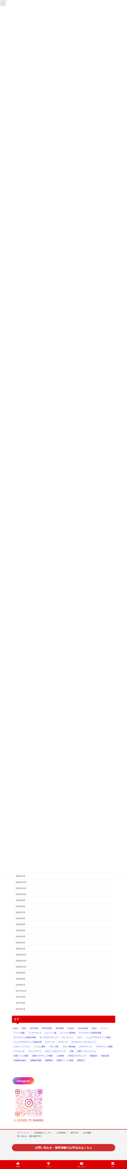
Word (94, 1028)
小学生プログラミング (77, 1056)
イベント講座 (19, 1033)
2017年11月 (21, 991)
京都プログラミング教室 (42, 1056)
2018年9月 (20, 973)
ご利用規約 (61, 1133)
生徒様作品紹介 (20, 1060)
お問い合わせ (81, 1164)
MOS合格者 (47, 1028)
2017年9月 (20, 997)
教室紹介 (94, 1056)
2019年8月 (20, 906)
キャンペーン (67, 1037)
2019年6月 (20, 918)
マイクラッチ (19, 1051)
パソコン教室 (39, 1046)
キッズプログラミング (49, 1037)
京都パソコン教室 (20, 1056)
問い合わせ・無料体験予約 (29, 1136)
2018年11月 (21, 961)
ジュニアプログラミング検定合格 (27, 1042)
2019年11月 (21, 888)
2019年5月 (20, 924)
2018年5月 (20, 985)
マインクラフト (34, 1051)
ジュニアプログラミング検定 (98, 1037)
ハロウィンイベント (21, 1046)
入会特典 (60, 1056)
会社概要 (87, 1133)
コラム (80, 1037)
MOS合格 (34, 1028)
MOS (24, 1028)
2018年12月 (21, 955)
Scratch (71, 1028)
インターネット (34, 1033)
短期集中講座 (35, 1060)
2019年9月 (20, 900)
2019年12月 (21, 882)
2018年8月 (20, 979)
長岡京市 (81, 1060)
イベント (104, 1028)
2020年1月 (20, 876)
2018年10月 (21, 967)
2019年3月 (20, 936)
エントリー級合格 (67, 1033)
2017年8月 (20, 1003)
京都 (71, 1051)
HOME (18, 1164)
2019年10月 (21, 894)
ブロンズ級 (53, 1046)
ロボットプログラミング (55, 1051)
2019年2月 (20, 942)
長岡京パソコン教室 (65, 1060)
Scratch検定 (83, 1028)
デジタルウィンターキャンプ (83, 1042)
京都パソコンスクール (86, 1051)
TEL (113, 1164)
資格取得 (49, 1060)
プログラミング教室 (104, 1046)
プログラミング (85, 1046)
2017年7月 (20, 1009)
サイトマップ (23, 1133)
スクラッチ (50, 1042)
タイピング (63, 1042)
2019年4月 (20, 930)
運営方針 (75, 1133)
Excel (15, 1028)
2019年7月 (20, 912)
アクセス (49, 1164)
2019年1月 (20, 949)
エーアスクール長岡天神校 (90, 1033)
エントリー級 (50, 1033)
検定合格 (105, 1056)
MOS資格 (60, 1028)
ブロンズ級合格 (68, 1046)
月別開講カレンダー (43, 1133)
